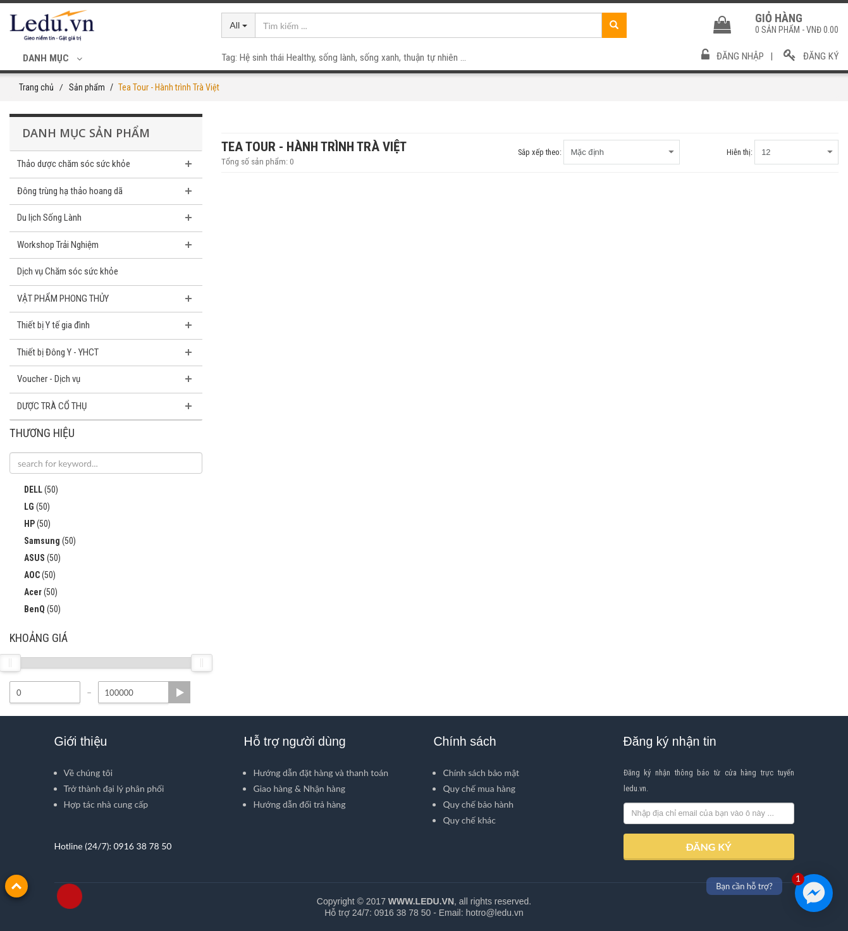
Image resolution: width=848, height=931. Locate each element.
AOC (32, 576)
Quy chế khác (469, 820)
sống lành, (339, 57)
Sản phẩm (87, 87)
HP (30, 524)
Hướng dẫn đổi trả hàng (299, 804)
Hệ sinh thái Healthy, (279, 57)
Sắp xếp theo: (540, 152)
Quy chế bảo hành (478, 804)
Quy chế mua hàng (479, 788)
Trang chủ (36, 87)
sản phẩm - (797, 30)
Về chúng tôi (88, 772)
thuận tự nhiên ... (434, 57)
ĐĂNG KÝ (708, 847)
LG (29, 507)
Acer (33, 593)
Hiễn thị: (740, 152)
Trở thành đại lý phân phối (114, 788)
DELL (33, 490)
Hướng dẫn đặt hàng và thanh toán (320, 772)
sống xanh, (381, 57)
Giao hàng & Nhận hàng (299, 788)
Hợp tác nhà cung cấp (106, 804)
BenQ (35, 610)
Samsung (42, 541)
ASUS (35, 558)
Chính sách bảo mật (481, 772)
